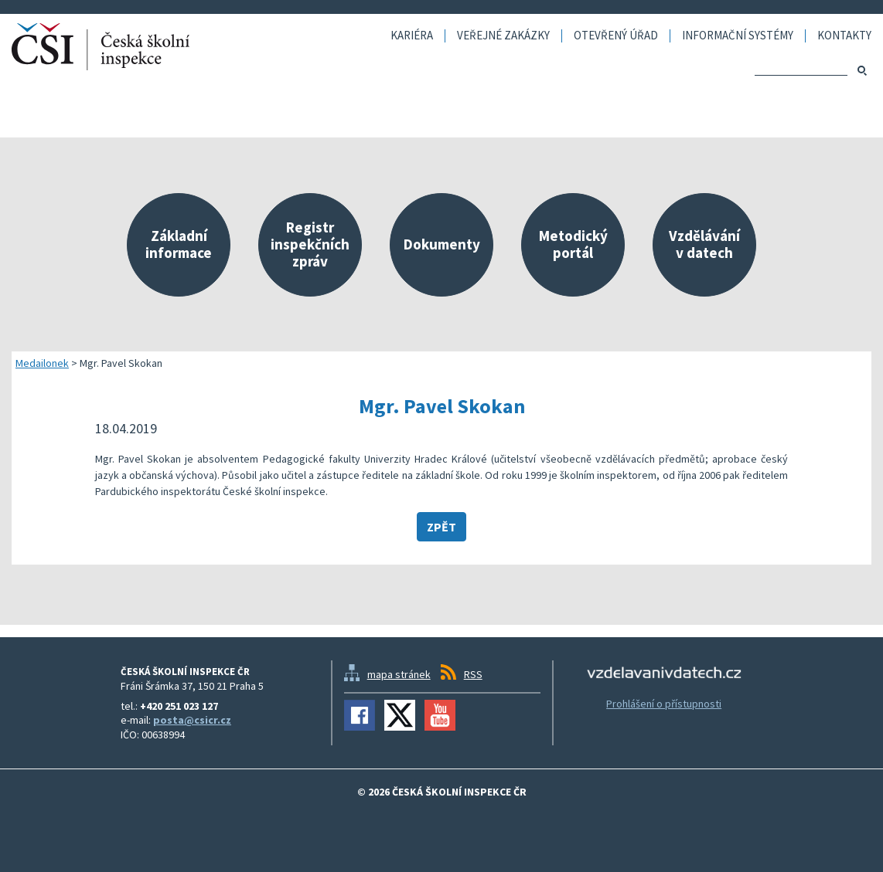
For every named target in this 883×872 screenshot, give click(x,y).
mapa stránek (399, 674)
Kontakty (844, 35)
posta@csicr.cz (192, 720)
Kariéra (411, 35)
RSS (473, 674)
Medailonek (42, 363)
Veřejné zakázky (503, 35)
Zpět (441, 526)
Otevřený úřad (616, 35)
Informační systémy (737, 35)
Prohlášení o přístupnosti (663, 704)
